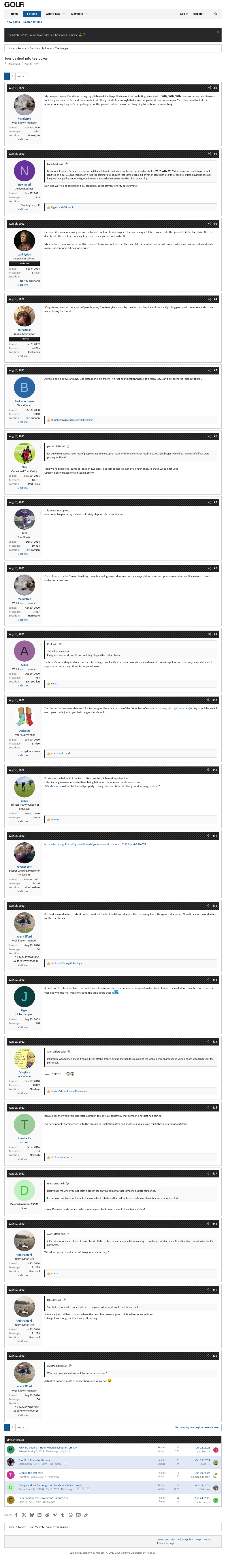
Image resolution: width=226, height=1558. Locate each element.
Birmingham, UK (30, 205)
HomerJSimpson (200, 1476)
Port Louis (34, 483)
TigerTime (24, 1476)
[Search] (215, 14)
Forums (32, 13)
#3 (215, 223)
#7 (215, 502)
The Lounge (52, 1451)
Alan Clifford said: (56, 1051)
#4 (215, 299)
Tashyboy (204, 1489)
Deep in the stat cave (31, 1472)
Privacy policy (185, 1539)
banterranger (202, 1502)
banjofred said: (55, 164)
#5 (215, 370)
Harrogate (34, 135)
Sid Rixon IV (203, 1451)
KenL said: (52, 644)
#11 (215, 770)
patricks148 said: (56, 446)
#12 (215, 835)
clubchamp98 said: (57, 1365)
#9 (215, 634)
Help (198, 1539)
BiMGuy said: (54, 1299)
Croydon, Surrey (30, 751)
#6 (215, 436)
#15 (215, 1041)
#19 (215, 1290)
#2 (215, 153)
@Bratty (192, 708)
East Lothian (33, 549)
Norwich (35, 1155)
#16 (215, 1107)
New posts (13, 22)
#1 (215, 88)
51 (78, 1489)
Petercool (24, 1451)
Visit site (23, 139)
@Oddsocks (51, 786)
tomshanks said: (55, 1183)
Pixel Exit (151, 1552)
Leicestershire (32, 887)
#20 (215, 1355)
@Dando (179, 708)
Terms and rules (166, 1539)
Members (77, 13)
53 (88, 1489)
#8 (215, 568)
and (63, 207)
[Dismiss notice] (217, 32)
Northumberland (30, 280)
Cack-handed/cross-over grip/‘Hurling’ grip (43, 1498)
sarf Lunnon (33, 418)
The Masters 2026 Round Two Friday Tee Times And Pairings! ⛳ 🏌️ (46, 34)
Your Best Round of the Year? (35, 1460)
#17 (215, 1173)
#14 (215, 980)
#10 (215, 700)
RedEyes (205, 1464)
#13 (215, 905)
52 (83, 1489)
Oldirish (23, 1501)
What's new (53, 13)
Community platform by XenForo (102, 1552)
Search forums (32, 22)
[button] (64, 14)
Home (14, 13)
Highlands (34, 352)
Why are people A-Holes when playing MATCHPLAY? (49, 1447)
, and (69, 1091)
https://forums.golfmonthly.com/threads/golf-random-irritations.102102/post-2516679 (95, 844)
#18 (215, 1224)
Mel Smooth (25, 1463)
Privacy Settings (165, 1543)
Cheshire (35, 1089)
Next (20, 76)
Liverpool (34, 1271)
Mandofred (14, 64)
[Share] (210, 88)
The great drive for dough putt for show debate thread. (50, 1485)
